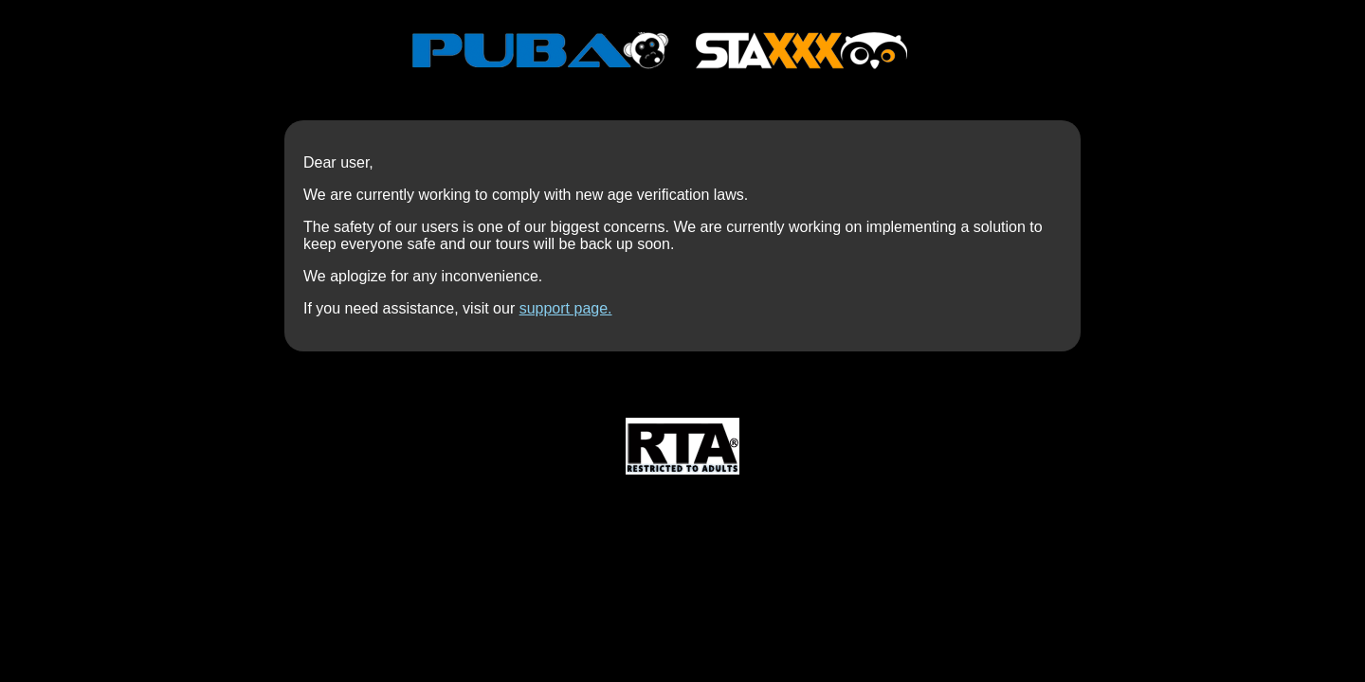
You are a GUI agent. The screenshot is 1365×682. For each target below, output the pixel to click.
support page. (565, 308)
